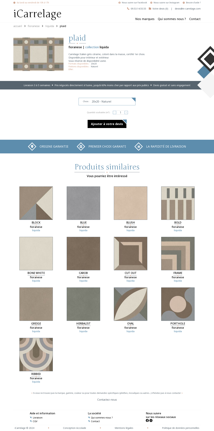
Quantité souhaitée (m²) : (98, 112)
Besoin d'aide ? (193, 2)
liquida (49, 26)
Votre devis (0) (160, 8)
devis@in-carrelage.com (188, 8)
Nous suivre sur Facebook (134, 2)
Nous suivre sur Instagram (166, 2)
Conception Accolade (74, 427)
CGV (35, 421)
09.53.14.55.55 (138, 8)
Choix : (86, 101)
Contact (195, 19)
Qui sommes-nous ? (102, 417)
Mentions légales (124, 427)
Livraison (37, 417)
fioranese (34, 26)
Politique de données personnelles (180, 427)
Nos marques (144, 19)
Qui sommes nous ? (172, 19)
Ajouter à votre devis (107, 124)
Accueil (17, 26)
